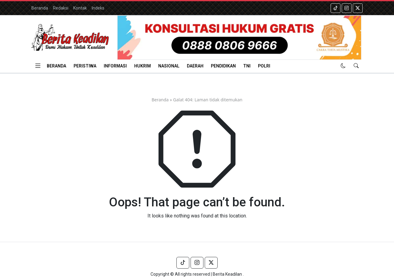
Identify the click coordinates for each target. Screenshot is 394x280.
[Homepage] (70, 37)
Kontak (80, 8)
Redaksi (60, 8)
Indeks (98, 8)
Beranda (39, 8)
